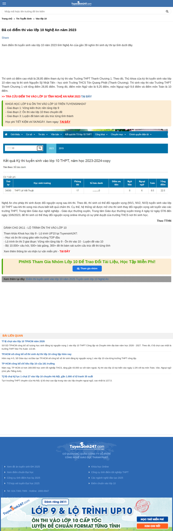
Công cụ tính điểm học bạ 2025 (23, 477)
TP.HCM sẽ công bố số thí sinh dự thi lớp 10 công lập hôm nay (36, 354)
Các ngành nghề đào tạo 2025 (107, 477)
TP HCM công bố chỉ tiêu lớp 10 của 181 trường (28, 363)
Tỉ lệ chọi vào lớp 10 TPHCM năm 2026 (23, 341)
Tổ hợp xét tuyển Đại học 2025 (23, 483)
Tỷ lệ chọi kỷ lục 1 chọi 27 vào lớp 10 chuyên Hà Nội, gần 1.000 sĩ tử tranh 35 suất (47, 376)
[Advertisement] (86, 64)
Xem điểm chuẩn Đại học (20, 472)
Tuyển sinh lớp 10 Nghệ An (92, 279)
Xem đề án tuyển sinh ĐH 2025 (23, 466)
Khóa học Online (100, 466)
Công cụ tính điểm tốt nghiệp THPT (110, 472)
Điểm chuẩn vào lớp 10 (103, 483)
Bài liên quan (13, 335)
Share (5, 37)
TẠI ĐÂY (86, 96)
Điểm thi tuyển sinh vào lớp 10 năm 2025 (50, 279)
